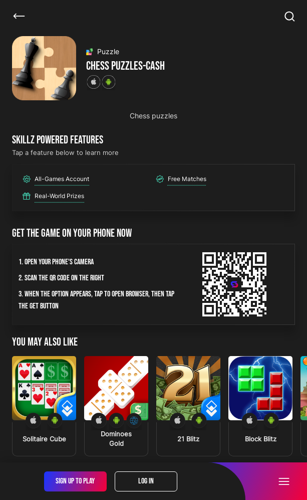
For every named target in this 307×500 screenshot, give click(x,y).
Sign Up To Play (75, 481)
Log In (146, 481)
